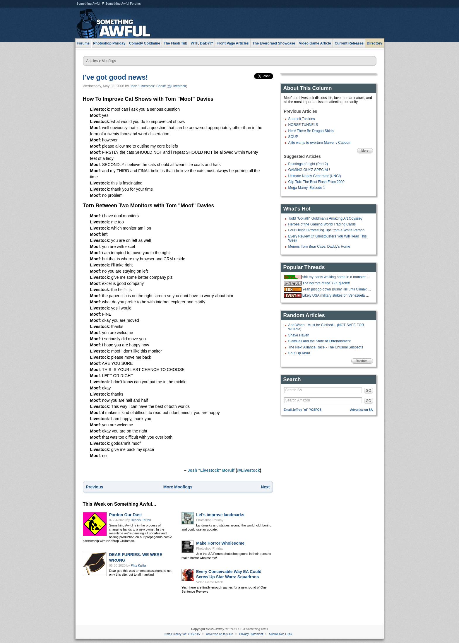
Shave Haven (298, 335)
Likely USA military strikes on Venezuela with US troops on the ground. (336, 295)
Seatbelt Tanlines (301, 119)
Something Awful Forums (123, 3)
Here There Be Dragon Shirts (311, 131)
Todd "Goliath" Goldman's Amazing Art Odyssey (325, 218)
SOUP (293, 137)
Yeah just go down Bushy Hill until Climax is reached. (336, 289)
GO (368, 391)
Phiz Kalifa (138, 565)
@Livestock (177, 86)
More (365, 150)
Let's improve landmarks (220, 514)
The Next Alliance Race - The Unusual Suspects (325, 347)
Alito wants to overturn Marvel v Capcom (319, 143)
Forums (83, 43)
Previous (94, 487)
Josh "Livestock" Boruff (148, 86)
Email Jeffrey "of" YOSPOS (303, 409)
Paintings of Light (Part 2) (308, 164)
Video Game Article (210, 582)
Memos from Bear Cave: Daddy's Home (319, 246)
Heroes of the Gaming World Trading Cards (322, 224)
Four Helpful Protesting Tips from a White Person (326, 230)
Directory (374, 43)
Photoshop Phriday (209, 520)
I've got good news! (115, 77)
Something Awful (88, 3)
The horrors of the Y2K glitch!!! (326, 283)
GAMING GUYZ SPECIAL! (309, 170)
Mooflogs (109, 61)
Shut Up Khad (299, 353)
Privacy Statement (251, 634)
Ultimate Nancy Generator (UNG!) (314, 176)
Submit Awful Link (280, 634)
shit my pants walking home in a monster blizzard (336, 277)
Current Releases (349, 43)
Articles (92, 61)
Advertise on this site (219, 634)
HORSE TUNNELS (303, 125)
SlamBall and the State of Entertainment (319, 341)
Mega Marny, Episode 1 (306, 188)
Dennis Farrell (141, 520)
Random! (362, 360)
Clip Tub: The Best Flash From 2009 (316, 182)
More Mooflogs (178, 487)
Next (265, 487)
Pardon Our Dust (125, 514)
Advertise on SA (361, 409)
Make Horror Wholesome (220, 543)
